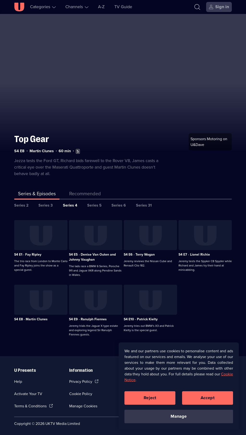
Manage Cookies (83, 404)
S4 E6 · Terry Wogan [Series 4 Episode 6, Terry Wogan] (139, 252)
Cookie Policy (80, 391)
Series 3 (45, 203)
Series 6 (118, 203)
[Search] (197, 7)
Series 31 (144, 203)
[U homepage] (19, 7)
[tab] (85, 192)
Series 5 (94, 203)
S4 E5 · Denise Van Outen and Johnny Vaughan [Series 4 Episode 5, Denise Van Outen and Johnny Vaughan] (92, 255)
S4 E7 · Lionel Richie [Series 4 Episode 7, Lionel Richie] (194, 252)
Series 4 (70, 203)
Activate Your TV (28, 391)
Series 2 (21, 203)
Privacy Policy (80, 379)
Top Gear (31, 137)
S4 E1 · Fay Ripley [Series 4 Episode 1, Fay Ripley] (27, 252)
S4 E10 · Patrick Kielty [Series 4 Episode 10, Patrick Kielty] (141, 317)
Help (18, 379)
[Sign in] (219, 7)
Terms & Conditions (30, 404)
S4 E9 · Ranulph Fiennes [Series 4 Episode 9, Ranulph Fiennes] (88, 317)
